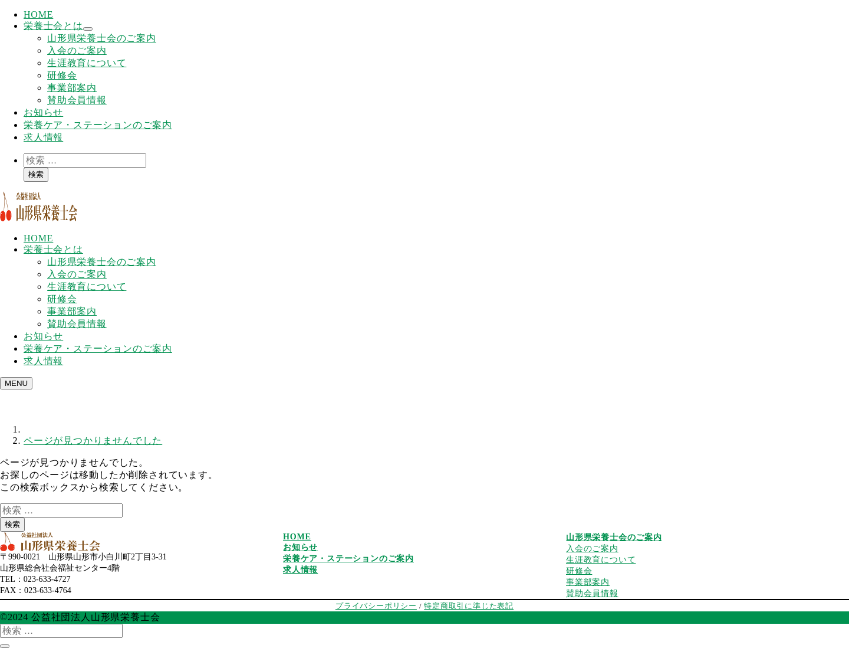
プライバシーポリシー (376, 606)
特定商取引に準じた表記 (469, 606)
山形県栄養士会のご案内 (101, 38)
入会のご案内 (77, 50)
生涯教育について (86, 63)
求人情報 (43, 137)
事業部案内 (72, 88)
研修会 (62, 75)
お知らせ (43, 112)
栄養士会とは (53, 26)
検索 (36, 174)
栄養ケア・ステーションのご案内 (98, 125)
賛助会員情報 (77, 100)
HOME (38, 14)
